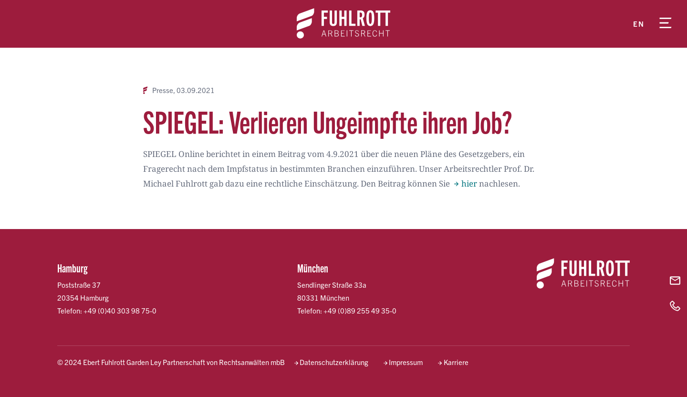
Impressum (406, 361)
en (638, 23)
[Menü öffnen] (665, 24)
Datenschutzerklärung (334, 361)
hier (469, 183)
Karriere (456, 361)
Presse (162, 90)
